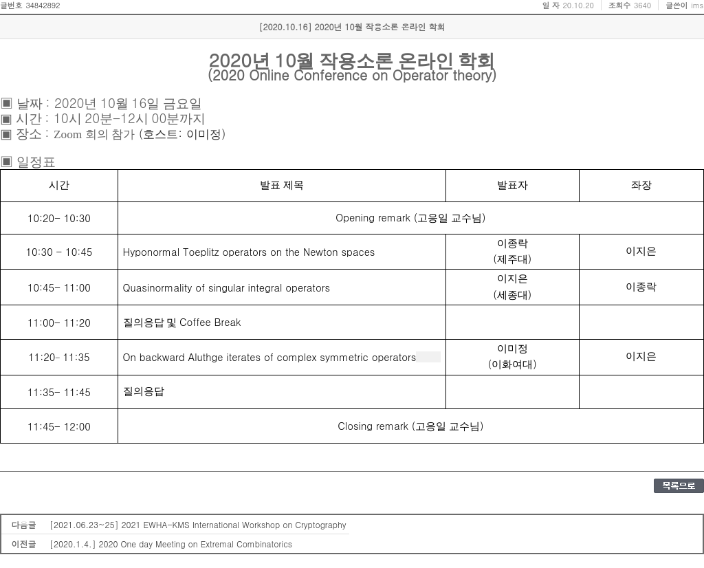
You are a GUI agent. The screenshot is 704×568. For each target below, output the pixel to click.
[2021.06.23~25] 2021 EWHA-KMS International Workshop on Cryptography (198, 524)
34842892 (42, 5)
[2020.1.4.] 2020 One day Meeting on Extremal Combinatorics (171, 543)
